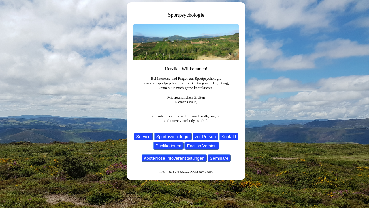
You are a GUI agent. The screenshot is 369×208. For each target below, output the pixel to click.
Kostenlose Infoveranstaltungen (174, 158)
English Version (201, 145)
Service (143, 136)
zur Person (205, 136)
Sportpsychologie (172, 136)
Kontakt (228, 136)
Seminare (219, 158)
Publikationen (168, 145)
